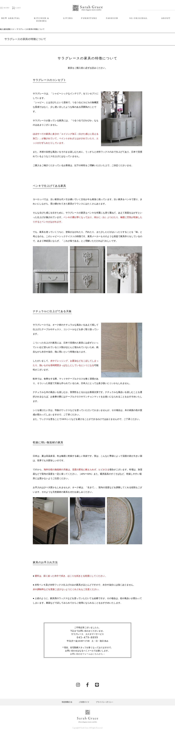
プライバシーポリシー (104, 702)
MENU (4, 8)
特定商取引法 (67, 702)
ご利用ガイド (84, 702)
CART (16, 8)
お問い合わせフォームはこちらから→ (87, 654)
